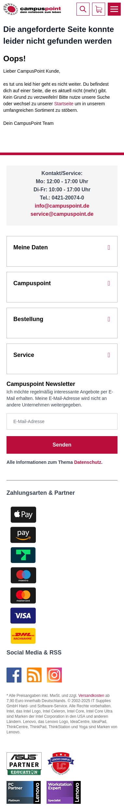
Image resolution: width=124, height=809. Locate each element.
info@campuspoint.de (62, 206)
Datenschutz (87, 462)
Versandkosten (91, 695)
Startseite (63, 103)
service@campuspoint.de (62, 214)
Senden (62, 445)
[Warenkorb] (98, 9)
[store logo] (32, 9)
